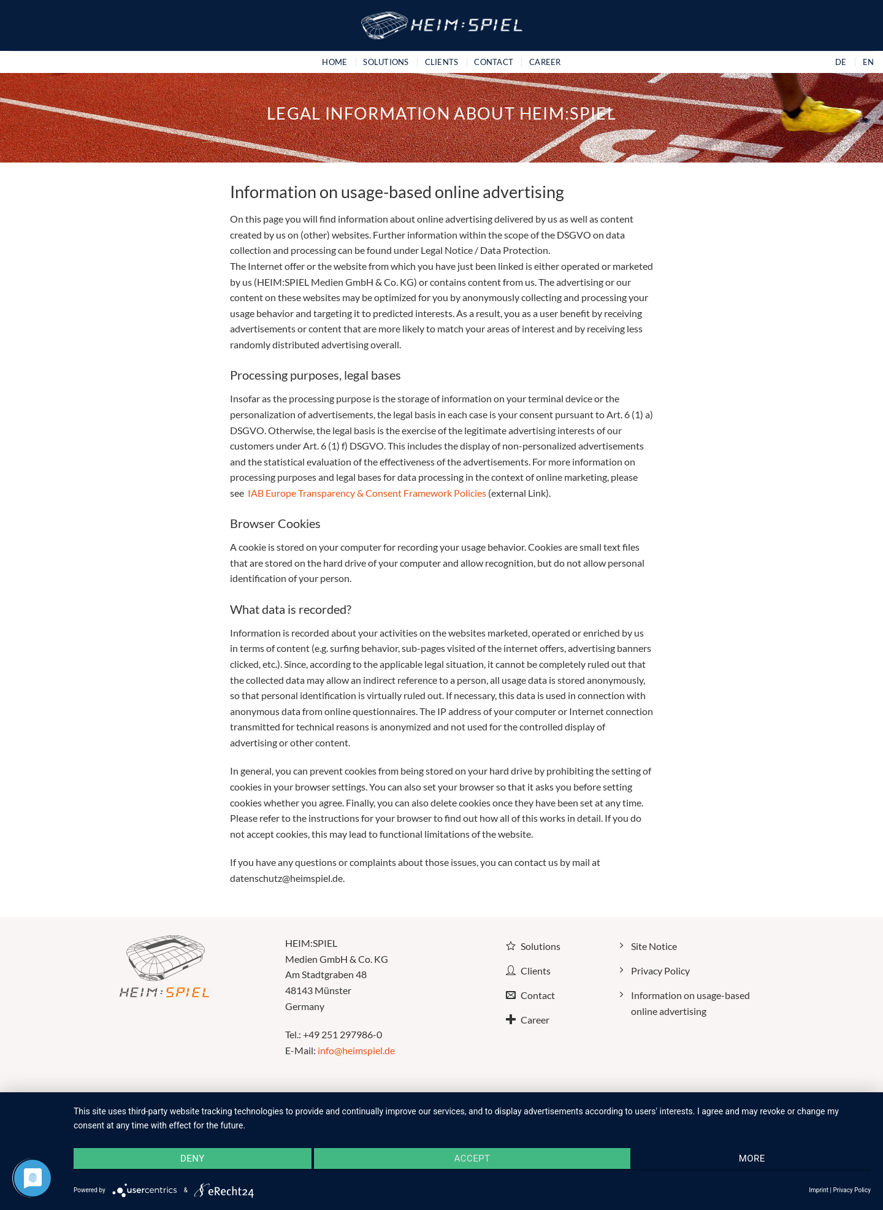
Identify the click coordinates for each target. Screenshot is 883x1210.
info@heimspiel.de (356, 1050)
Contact (493, 62)
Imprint (818, 1190)
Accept (472, 1158)
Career (545, 62)
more (752, 1158)
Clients (442, 62)
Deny (192, 1158)
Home (334, 62)
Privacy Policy (852, 1190)
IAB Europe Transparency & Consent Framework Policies (366, 493)
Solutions (385, 62)
